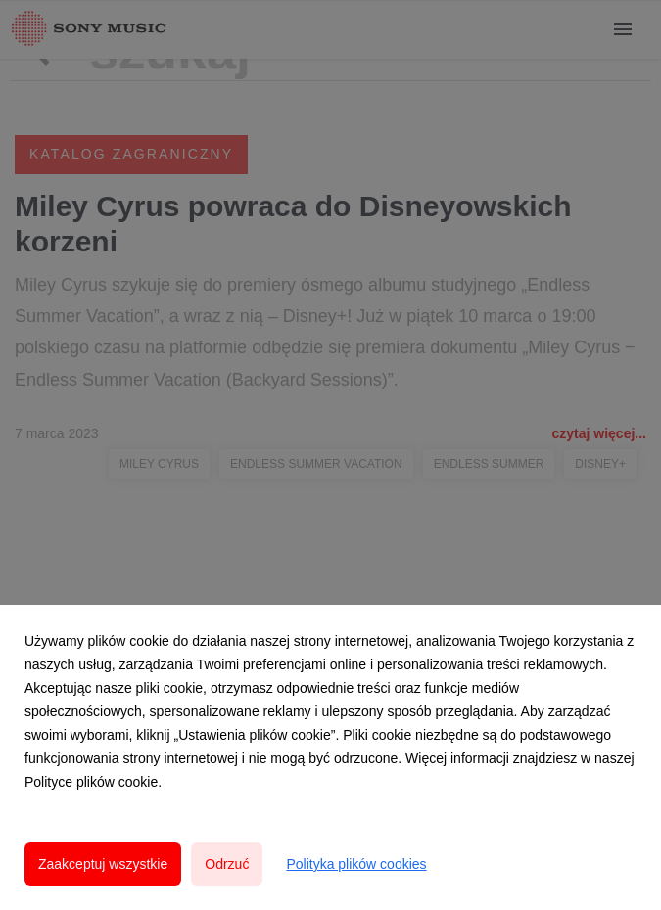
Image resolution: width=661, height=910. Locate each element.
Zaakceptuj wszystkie (102, 864)
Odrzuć (227, 864)
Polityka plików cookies (356, 864)
